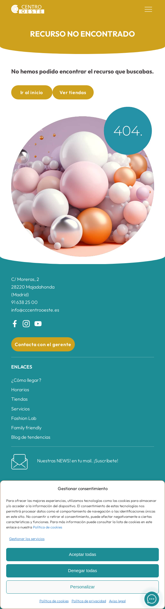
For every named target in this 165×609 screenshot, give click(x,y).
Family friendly (26, 427)
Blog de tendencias (30, 437)
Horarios (20, 389)
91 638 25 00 (24, 302)
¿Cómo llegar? (26, 380)
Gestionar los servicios (26, 538)
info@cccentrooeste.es (35, 310)
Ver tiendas (73, 92)
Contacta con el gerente (43, 344)
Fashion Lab (23, 418)
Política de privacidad (89, 601)
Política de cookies (47, 527)
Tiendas (19, 399)
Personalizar (82, 586)
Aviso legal (117, 601)
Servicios (20, 409)
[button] (148, 9)
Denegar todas (82, 570)
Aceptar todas (82, 554)
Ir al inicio (31, 92)
